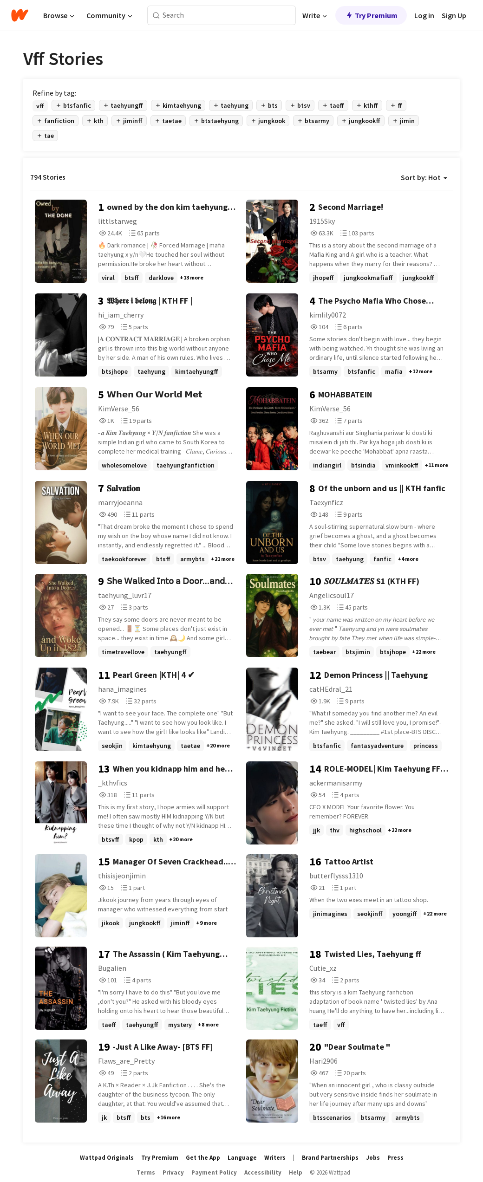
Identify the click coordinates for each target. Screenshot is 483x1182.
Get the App (203, 1158)
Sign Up (454, 15)
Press (395, 1158)
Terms (146, 1172)
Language (242, 1158)
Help (295, 1172)
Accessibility (262, 1172)
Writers (275, 1158)
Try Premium (371, 15)
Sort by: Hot (424, 177)
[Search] (156, 15)
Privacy (173, 1172)
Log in (424, 15)
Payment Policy (214, 1172)
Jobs (373, 1158)
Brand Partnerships (330, 1158)
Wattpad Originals (107, 1158)
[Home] (19, 15)
